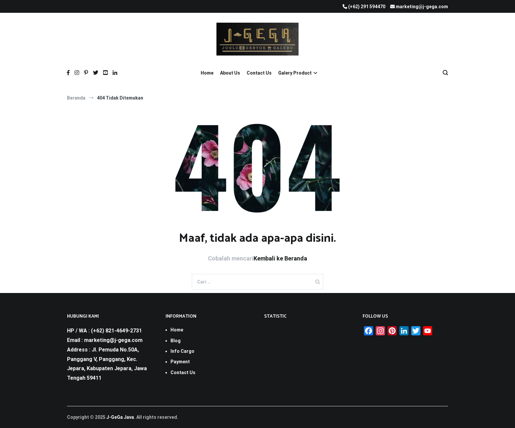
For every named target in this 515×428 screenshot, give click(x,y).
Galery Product (295, 73)
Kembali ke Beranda (280, 258)
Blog (175, 340)
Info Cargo (182, 351)
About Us (230, 73)
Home (207, 73)
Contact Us (259, 73)
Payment (180, 361)
